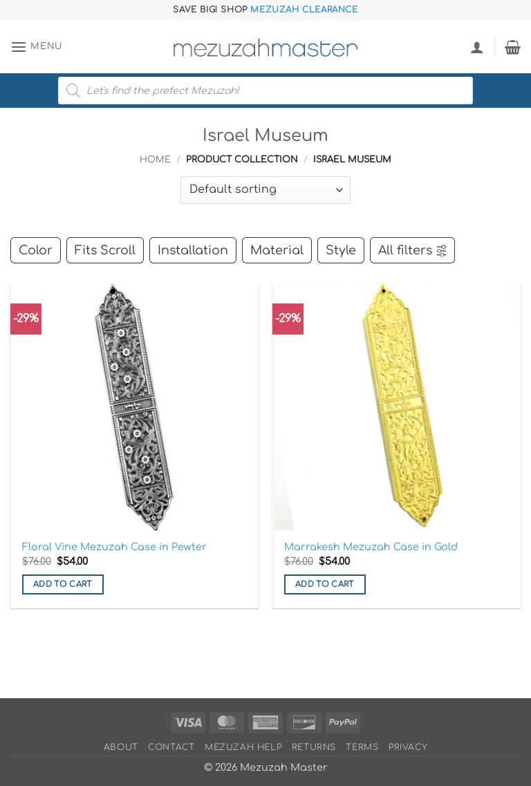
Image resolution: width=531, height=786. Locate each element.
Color (36, 250)
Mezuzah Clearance (303, 10)
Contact (171, 747)
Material (277, 250)
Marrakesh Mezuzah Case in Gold (371, 546)
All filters (413, 250)
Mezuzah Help (243, 747)
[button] (36, 47)
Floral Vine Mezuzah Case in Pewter (114, 546)
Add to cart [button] (63, 584)
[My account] (477, 47)
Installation (193, 250)
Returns (314, 747)
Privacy (408, 747)
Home (155, 160)
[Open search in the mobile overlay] (265, 90)
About (121, 747)
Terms (362, 747)
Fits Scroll (105, 250)
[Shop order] (265, 190)
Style (341, 250)
